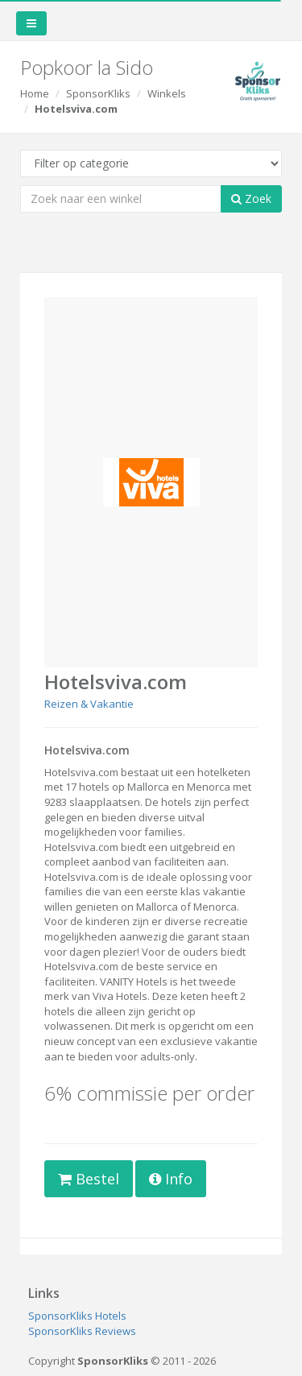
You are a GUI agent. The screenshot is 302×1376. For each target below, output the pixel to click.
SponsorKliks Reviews (82, 1331)
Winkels (166, 93)
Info (170, 1178)
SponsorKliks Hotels (77, 1315)
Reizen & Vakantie (89, 703)
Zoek (251, 198)
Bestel (88, 1178)
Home (34, 93)
